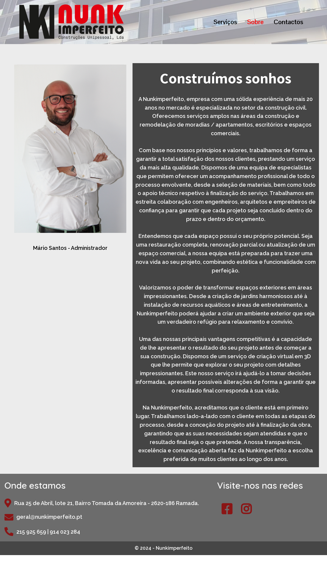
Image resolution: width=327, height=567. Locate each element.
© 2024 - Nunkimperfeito (163, 548)
